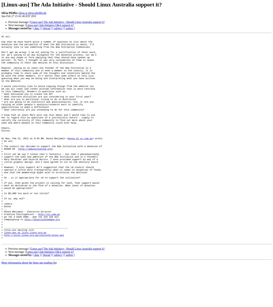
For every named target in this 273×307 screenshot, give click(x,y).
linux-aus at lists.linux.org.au (25, 272)
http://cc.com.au (49, 250)
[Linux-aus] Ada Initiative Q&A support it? (49, 25)
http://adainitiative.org (35, 171)
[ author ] (69, 28)
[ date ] (37, 28)
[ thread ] (46, 28)
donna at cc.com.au (80, 159)
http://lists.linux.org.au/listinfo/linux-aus (34, 275)
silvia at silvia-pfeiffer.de (32, 12)
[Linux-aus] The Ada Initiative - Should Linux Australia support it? (67, 22)
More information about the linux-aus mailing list (29, 303)
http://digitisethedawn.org (42, 256)
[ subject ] (58, 28)
